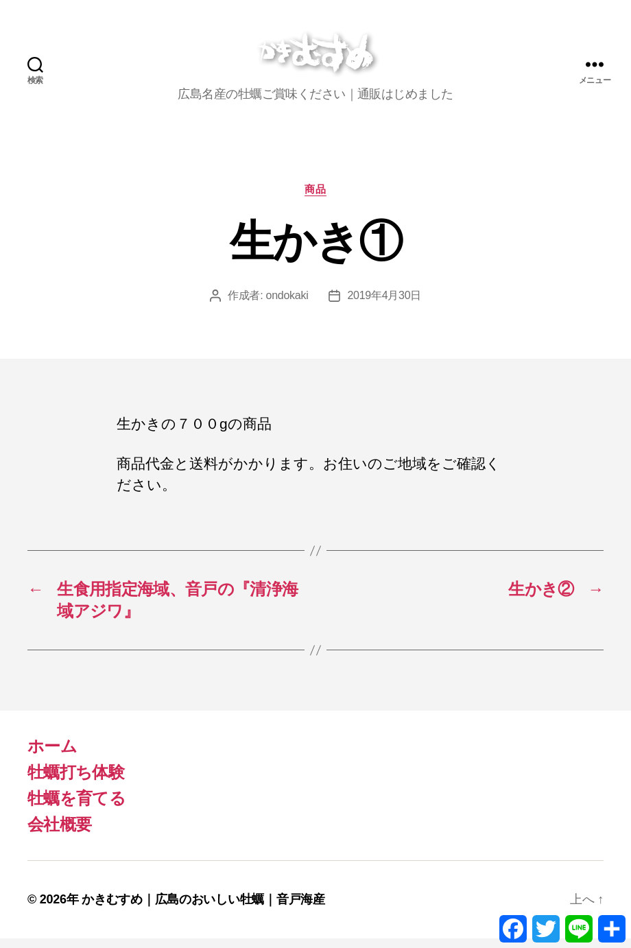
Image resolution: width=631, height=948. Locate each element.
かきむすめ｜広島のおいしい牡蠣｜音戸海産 (203, 909)
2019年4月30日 (384, 305)
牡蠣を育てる (76, 807)
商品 (315, 198)
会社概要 (59, 834)
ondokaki (287, 305)
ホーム (52, 755)
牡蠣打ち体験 (75, 781)
